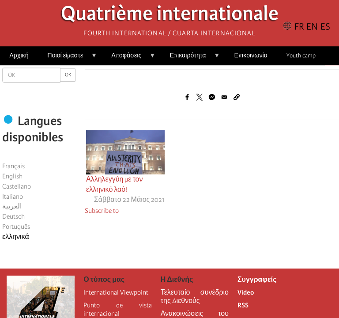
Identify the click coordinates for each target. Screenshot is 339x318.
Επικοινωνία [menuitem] (250, 55)
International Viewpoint (115, 292)
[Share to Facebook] (187, 97)
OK (68, 75)
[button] (236, 97)
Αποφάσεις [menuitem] (128, 58)
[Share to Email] (224, 97)
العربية (12, 206)
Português (16, 227)
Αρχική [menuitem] (18, 55)
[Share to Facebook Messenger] (211, 97)
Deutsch (13, 216)
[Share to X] (199, 97)
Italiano (12, 197)
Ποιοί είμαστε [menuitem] (67, 58)
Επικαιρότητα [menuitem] (190, 58)
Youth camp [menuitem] (301, 55)
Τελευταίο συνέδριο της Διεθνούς (195, 296)
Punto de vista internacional (117, 309)
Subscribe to (102, 211)
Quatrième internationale (170, 16)
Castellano (16, 186)
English (12, 176)
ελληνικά (15, 237)
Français (13, 166)
